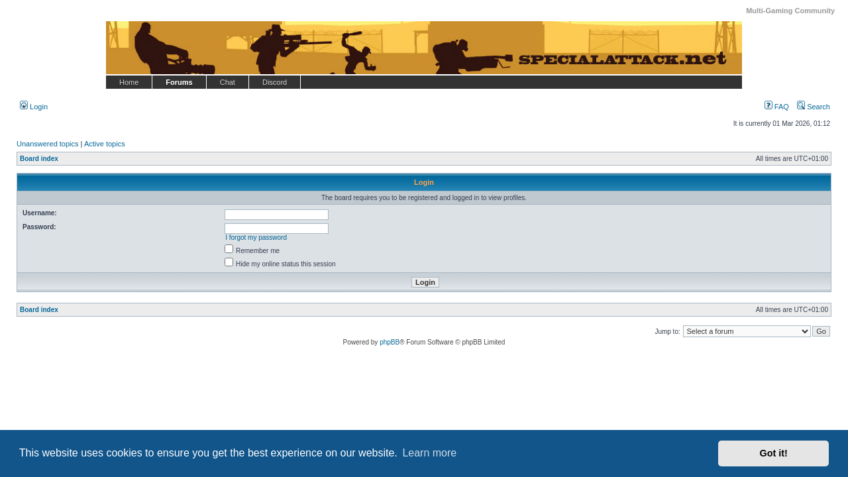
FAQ (777, 107)
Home (128, 82)
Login (34, 107)
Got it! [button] (774, 453)
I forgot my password (256, 237)
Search (813, 107)
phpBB (389, 342)
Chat (227, 82)
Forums (179, 82)
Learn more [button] (429, 452)
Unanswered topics (48, 144)
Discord (274, 82)
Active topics (104, 144)
